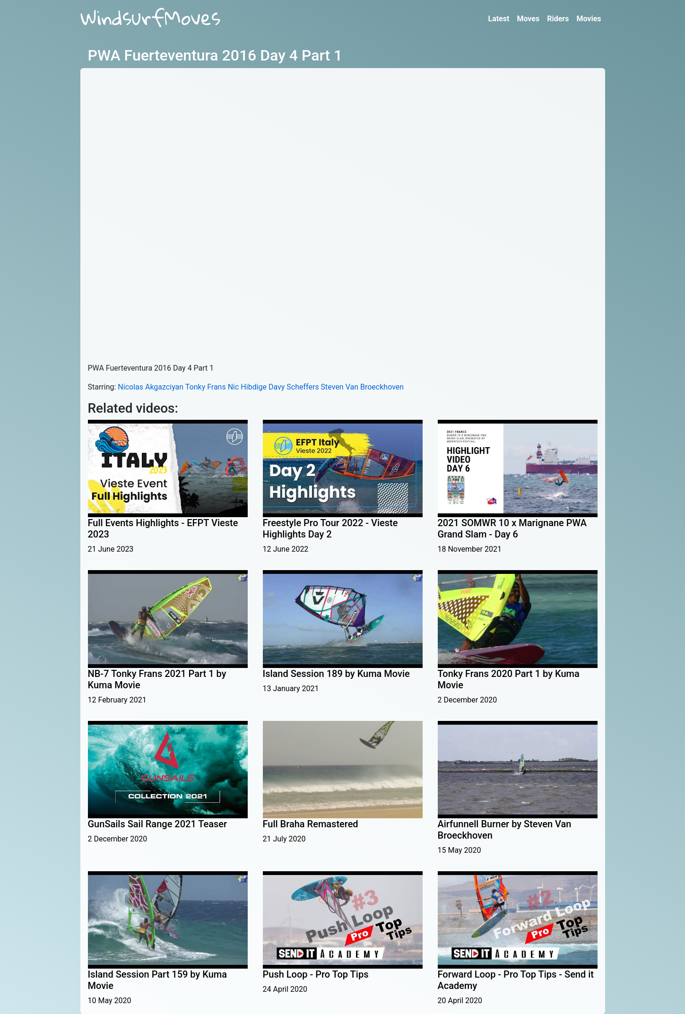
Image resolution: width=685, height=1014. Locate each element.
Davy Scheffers (294, 386)
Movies (588, 18)
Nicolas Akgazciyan (150, 386)
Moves (528, 18)
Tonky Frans (205, 386)
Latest (498, 18)
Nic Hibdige (247, 386)
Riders (558, 18)
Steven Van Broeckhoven (362, 386)
